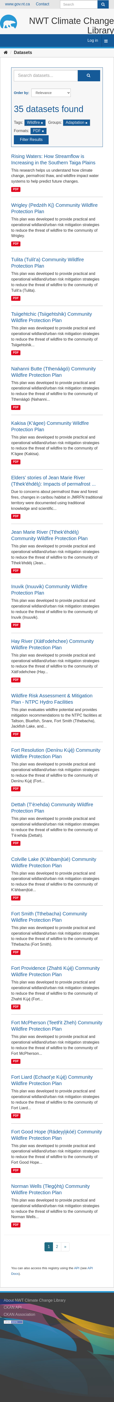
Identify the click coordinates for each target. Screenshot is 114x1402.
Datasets (23, 52)
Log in (93, 40)
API (76, 1268)
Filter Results (31, 139)
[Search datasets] (84, 4)
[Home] (6, 52)
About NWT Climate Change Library (35, 1300)
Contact (42, 4)
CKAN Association (19, 1314)
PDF (16, 189)
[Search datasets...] (46, 75)
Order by (21, 93)
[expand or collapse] (106, 41)
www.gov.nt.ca (17, 4)
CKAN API (13, 1307)
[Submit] (103, 4)
